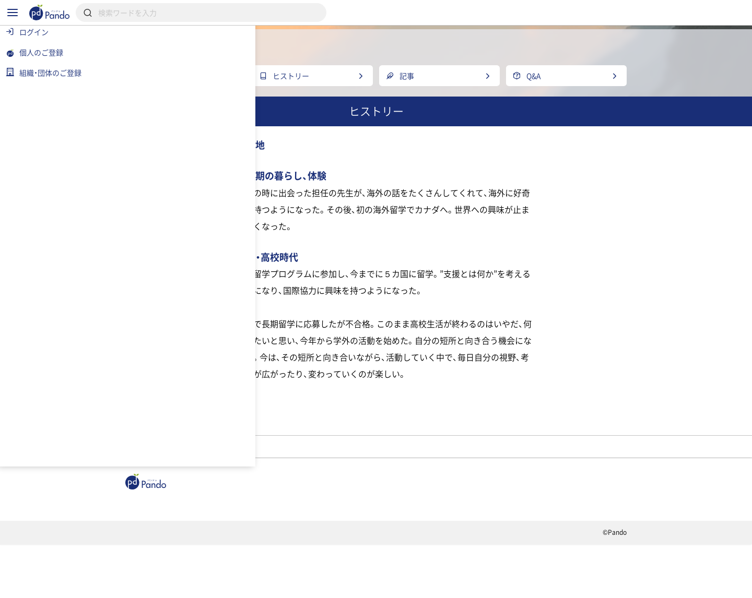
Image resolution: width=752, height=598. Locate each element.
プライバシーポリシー (271, 585)
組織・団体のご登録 (574, 548)
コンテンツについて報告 (436, 585)
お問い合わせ (351, 585)
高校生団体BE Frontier (227, 482)
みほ (358, 482)
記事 (192, 548)
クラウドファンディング (400, 548)
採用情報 (312, 548)
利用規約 (196, 585)
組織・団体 (248, 548)
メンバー (307, 482)
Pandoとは (492, 548)
